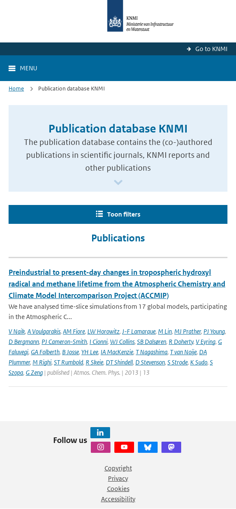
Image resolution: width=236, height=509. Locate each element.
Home (16, 88)
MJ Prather (187, 331)
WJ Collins (122, 341)
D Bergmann (24, 341)
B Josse (70, 352)
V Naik (17, 331)
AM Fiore (74, 331)
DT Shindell (119, 362)
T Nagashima (151, 352)
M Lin (165, 331)
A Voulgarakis (43, 331)
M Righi (42, 362)
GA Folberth (45, 352)
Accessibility (118, 499)
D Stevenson (150, 362)
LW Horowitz (103, 331)
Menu (28, 68)
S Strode (177, 362)
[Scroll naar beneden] (118, 182)
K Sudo (198, 362)
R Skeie (94, 362)
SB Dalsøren (151, 341)
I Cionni (99, 341)
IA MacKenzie (117, 352)
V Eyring (205, 341)
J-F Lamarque (138, 331)
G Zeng (34, 372)
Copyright (118, 468)
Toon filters (123, 214)
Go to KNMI (211, 49)
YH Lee (89, 352)
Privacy (118, 478)
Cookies (118, 489)
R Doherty (181, 341)
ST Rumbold (68, 362)
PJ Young (214, 331)
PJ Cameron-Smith (64, 341)
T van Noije (183, 352)
